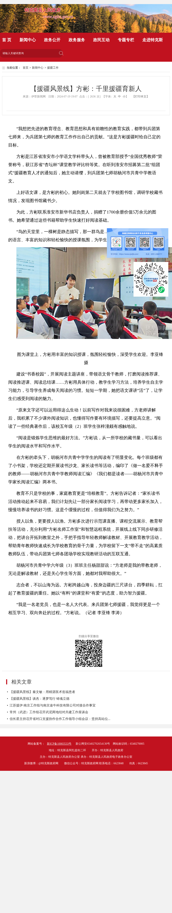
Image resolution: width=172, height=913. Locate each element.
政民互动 (101, 40)
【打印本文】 (140, 96)
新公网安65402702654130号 (93, 743)
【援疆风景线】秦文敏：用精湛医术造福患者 (42, 692)
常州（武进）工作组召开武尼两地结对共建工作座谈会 (49, 712)
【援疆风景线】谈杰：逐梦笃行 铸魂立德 (39, 698)
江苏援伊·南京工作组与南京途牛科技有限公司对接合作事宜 (53, 705)
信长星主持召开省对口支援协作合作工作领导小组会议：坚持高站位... (60, 719)
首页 (25, 67)
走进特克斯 (152, 40)
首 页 (6, 40)
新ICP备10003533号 (59, 743)
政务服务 (77, 40)
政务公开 (52, 40)
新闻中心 (27, 40)
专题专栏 (126, 40)
